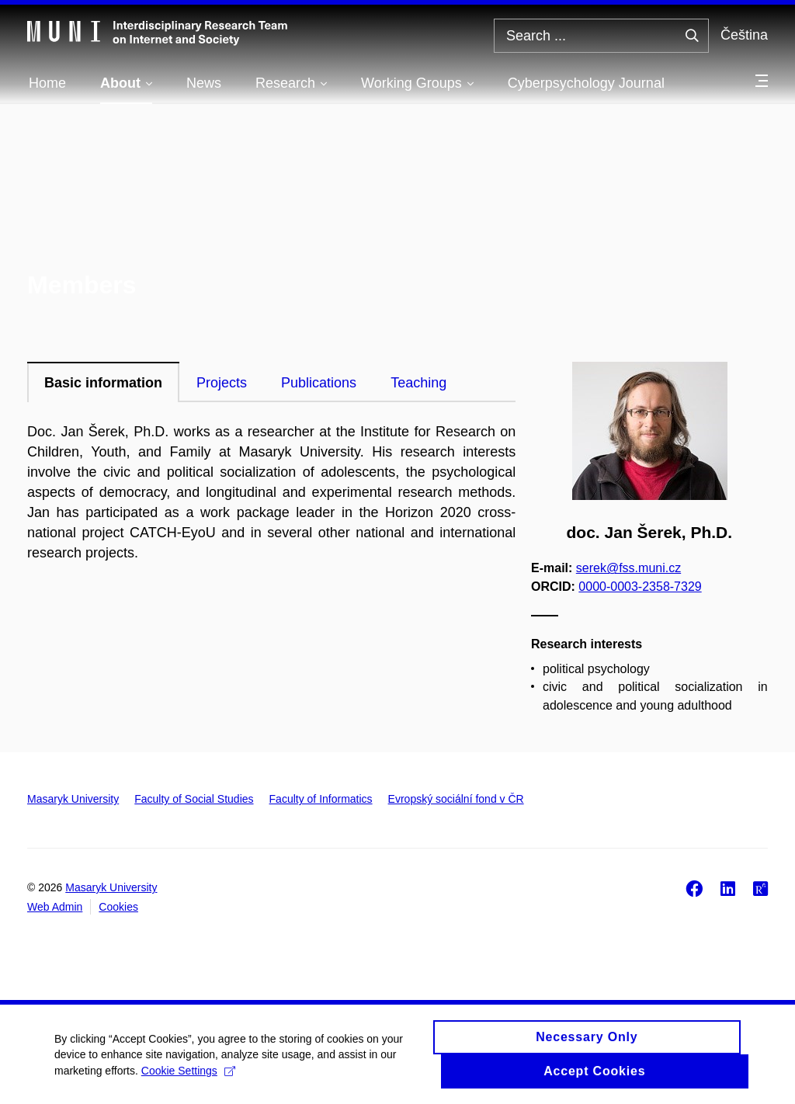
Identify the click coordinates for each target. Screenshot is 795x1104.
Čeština (744, 35)
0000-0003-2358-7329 (640, 585)
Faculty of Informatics (321, 799)
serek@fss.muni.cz (628, 568)
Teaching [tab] (418, 383)
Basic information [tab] (103, 383)
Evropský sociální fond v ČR (456, 799)
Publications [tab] (318, 383)
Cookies (118, 907)
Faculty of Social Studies (193, 799)
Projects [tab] (221, 383)
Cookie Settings (188, 1077)
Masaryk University (73, 799)
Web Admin (54, 907)
